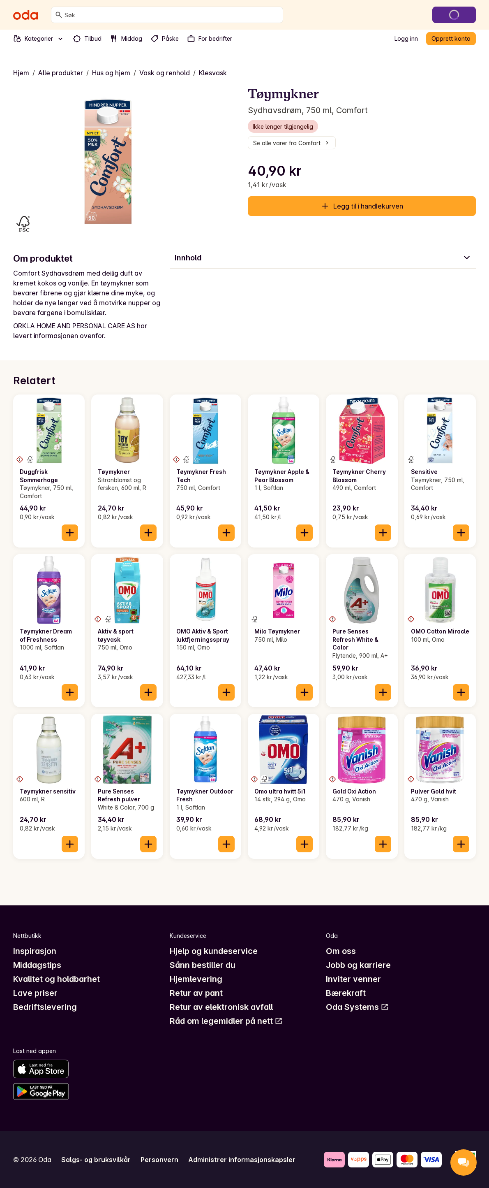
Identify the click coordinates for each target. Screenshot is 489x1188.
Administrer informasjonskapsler (241, 1160)
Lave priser (35, 993)
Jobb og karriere (358, 965)
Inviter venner (353, 979)
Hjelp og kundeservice (214, 951)
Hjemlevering (196, 979)
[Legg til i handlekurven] (70, 532)
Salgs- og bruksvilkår (96, 1160)
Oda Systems (357, 1007)
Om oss (341, 951)
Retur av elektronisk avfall (221, 1007)
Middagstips (37, 965)
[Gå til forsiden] (25, 15)
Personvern (159, 1160)
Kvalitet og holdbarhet (56, 979)
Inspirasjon (34, 951)
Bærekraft (346, 993)
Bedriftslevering (45, 1007)
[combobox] (172, 15)
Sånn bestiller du (202, 965)
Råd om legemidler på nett (226, 1021)
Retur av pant (196, 993)
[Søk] (59, 15)
